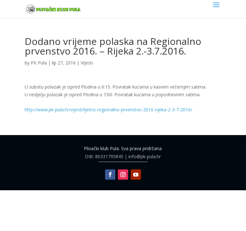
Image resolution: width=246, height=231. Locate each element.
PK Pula (39, 63)
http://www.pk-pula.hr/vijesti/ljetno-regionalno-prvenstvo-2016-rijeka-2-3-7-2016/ (108, 110)
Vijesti (87, 63)
